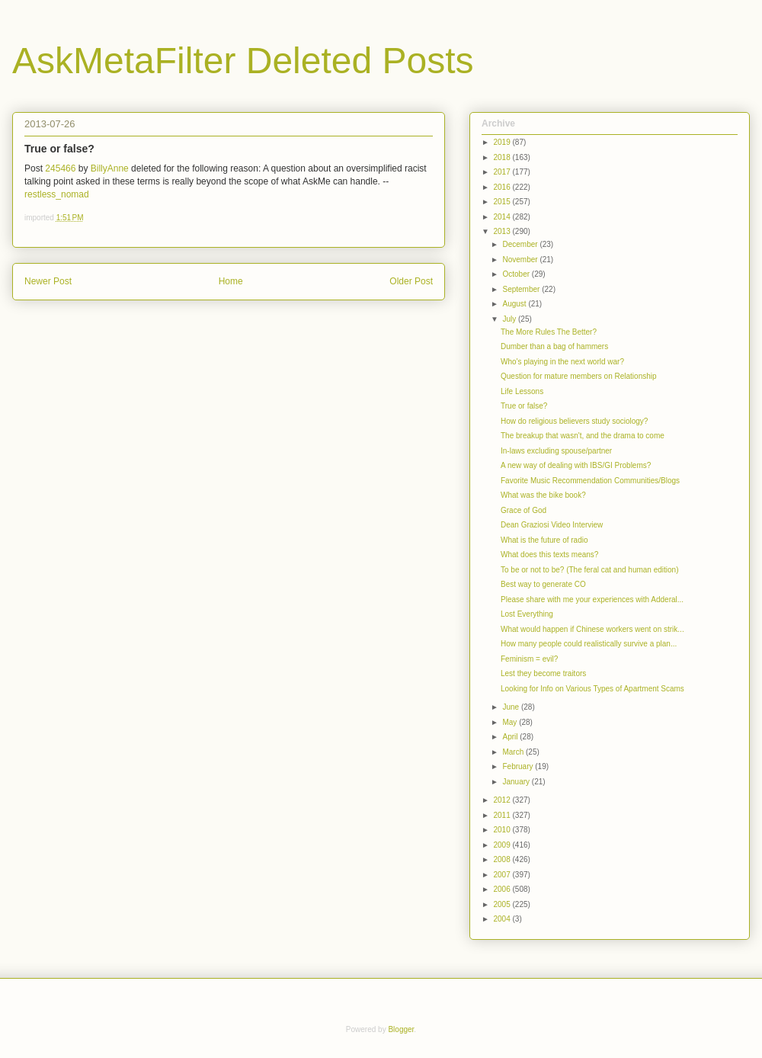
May (510, 722)
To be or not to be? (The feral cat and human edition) (589, 570)
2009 (502, 845)
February (518, 766)
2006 (502, 889)
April (511, 737)
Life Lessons (522, 391)
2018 (502, 157)
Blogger (401, 1029)
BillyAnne (110, 168)
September (522, 289)
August (515, 304)
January (516, 781)
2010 (502, 830)
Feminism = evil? (529, 659)
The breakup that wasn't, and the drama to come (582, 435)
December (520, 244)
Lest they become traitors (543, 673)
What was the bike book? (543, 495)
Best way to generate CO (543, 584)
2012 (502, 800)
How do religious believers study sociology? (574, 421)
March (514, 752)
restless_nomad (56, 194)
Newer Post (48, 281)
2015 (502, 201)
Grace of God (523, 510)
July (510, 319)
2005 (502, 904)
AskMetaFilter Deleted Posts (243, 60)
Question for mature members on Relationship (579, 376)
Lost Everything (527, 614)
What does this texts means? (549, 554)
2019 (502, 142)
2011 (502, 815)
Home (231, 281)
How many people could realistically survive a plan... (589, 644)
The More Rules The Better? (549, 332)
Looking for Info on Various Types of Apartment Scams (592, 688)
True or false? (524, 406)
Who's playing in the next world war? (562, 361)
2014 (502, 217)
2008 (502, 859)
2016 (502, 187)
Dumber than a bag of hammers (554, 346)
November (520, 259)
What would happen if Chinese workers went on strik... (592, 629)
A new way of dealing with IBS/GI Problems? (576, 465)
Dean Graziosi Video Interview (552, 525)
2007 (502, 874)
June (511, 707)
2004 (502, 919)
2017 (502, 172)
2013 (502, 231)
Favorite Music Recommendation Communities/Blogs (590, 480)
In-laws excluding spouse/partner (556, 451)
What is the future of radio (544, 540)
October (516, 274)
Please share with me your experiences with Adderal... (592, 599)
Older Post (411, 281)
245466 (60, 168)
